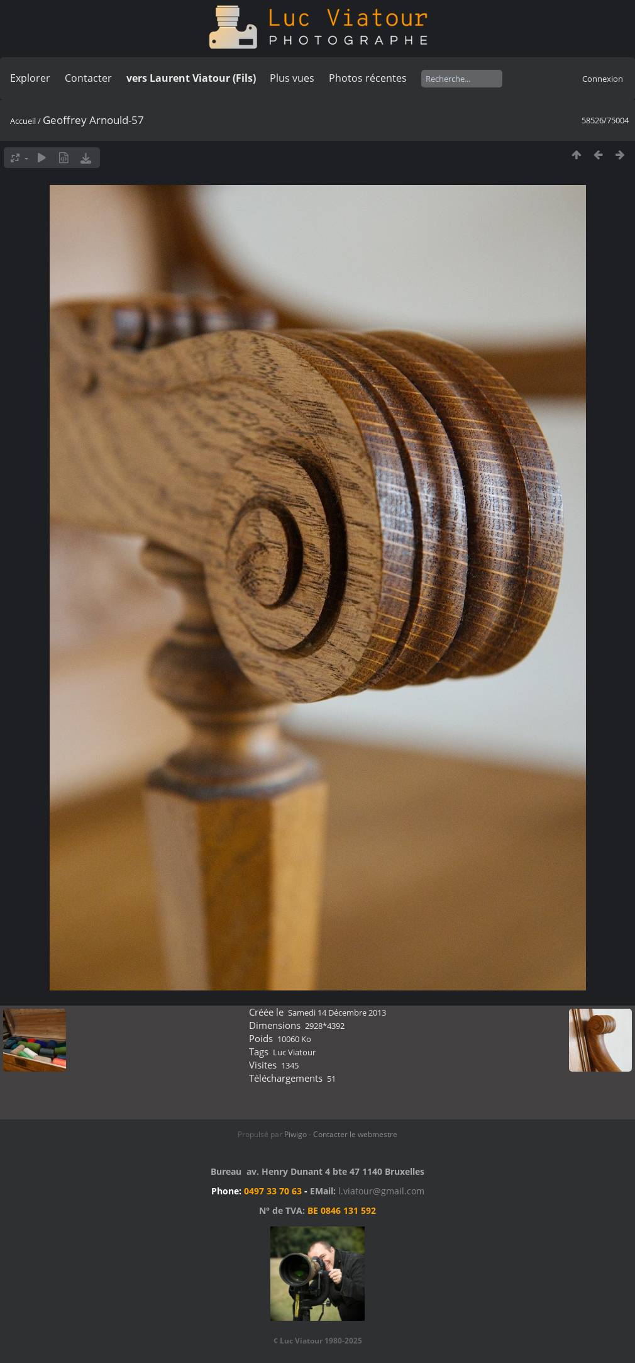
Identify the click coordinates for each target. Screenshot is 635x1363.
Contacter (88, 78)
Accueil (23, 120)
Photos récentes (368, 78)
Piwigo (295, 1134)
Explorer (30, 78)
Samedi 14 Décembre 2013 (337, 1012)
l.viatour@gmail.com (381, 1191)
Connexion (602, 78)
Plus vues (292, 78)
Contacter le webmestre (355, 1134)
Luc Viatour (294, 1052)
